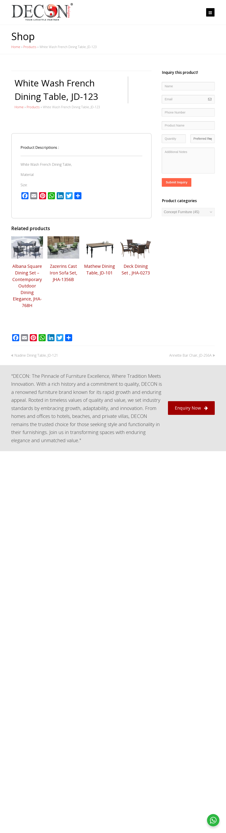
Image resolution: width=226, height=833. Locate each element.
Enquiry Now (191, 548)
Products (29, 47)
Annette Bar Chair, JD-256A (192, 495)
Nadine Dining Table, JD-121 (34, 495)
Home (15, 47)
